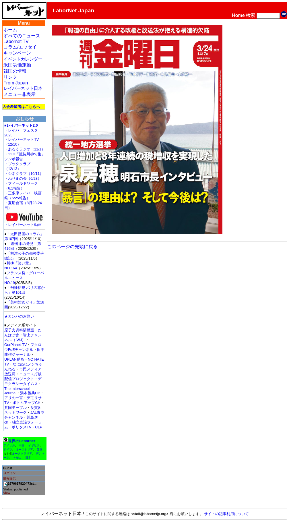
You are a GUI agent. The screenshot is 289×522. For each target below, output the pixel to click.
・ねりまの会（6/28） (22, 178)
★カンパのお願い (19, 316)
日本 (28, 457)
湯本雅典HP (30, 393)
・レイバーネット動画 (24, 223)
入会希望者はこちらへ (21, 107)
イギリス (34, 445)
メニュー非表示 (19, 94)
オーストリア (24, 449)
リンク (10, 77)
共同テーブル (15, 407)
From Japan (15, 82)
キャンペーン (17, 53)
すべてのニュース (21, 35)
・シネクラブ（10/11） (23, 173)
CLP (38, 427)
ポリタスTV (21, 427)
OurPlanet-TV (15, 345)
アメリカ (9, 445)
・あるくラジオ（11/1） (24, 149)
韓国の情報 (14, 71)
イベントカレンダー (22, 59)
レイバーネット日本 (22, 88)
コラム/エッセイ (20, 47)
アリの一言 (13, 398)
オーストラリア (22, 453)
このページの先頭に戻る (72, 246)
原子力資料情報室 (19, 330)
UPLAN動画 (14, 359)
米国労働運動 (17, 65)
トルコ (17, 457)
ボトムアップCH (26, 403)
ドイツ (7, 449)
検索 (250, 15)
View (6, 492)
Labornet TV (16, 41)
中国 (21, 445)
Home (238, 15)
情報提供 (9, 478)
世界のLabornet (21, 441)
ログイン (9, 473)
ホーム (10, 29)
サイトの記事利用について (226, 514)
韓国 (39, 449)
